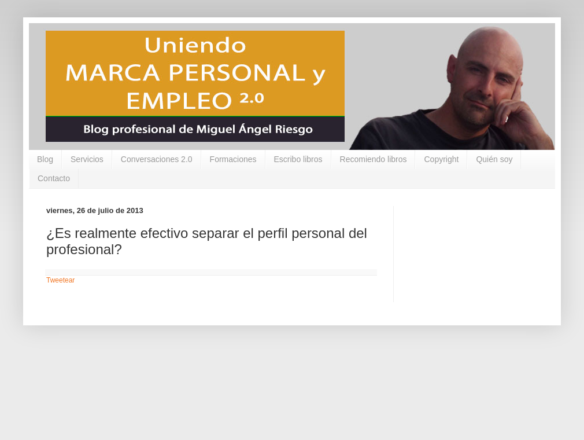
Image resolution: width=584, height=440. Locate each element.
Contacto (54, 178)
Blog (45, 159)
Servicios (87, 159)
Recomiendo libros (373, 159)
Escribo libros (298, 159)
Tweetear (60, 280)
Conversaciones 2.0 (157, 159)
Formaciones (233, 159)
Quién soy (494, 159)
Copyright (441, 159)
